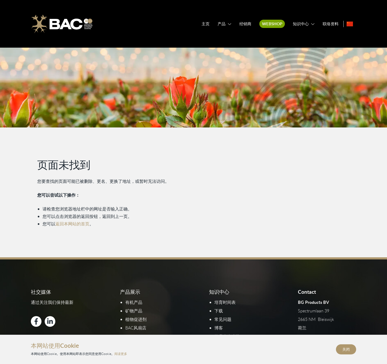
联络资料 (331, 24)
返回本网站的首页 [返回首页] (72, 223)
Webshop (272, 24)
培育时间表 (225, 302)
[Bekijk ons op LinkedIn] (50, 321)
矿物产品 (133, 311)
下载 (218, 311)
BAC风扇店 (135, 328)
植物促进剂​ (136, 319)
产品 (222, 24)
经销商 (245, 24)
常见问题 (222, 319)
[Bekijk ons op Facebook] (36, 321)
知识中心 (301, 24)
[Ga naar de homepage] (62, 24)
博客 (218, 328)
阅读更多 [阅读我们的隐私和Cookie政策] (120, 354)
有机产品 (133, 302)
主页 (206, 24)
